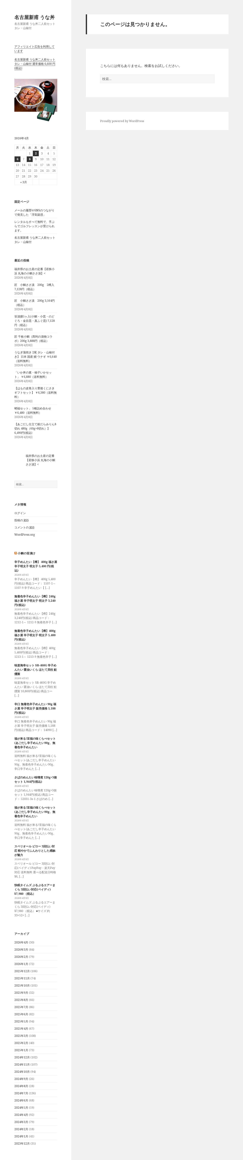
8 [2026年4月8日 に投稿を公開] (30, 159)
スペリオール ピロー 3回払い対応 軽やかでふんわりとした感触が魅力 (34, 850)
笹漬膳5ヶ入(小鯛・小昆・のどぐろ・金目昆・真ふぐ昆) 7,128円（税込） (34, 320)
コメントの (24, 527)
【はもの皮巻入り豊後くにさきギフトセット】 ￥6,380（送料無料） (35, 392)
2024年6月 (21, 1100)
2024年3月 (21, 1122)
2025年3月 (21, 1036)
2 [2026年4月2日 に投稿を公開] (36, 153)
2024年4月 (21, 1115)
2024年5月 (21, 1108)
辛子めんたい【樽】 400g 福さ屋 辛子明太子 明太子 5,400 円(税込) (35, 566)
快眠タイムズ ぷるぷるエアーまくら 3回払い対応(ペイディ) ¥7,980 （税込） (34, 889)
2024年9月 (21, 1079)
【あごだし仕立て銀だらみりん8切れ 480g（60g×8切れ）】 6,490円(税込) (35, 428)
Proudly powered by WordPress (122, 121)
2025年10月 (22, 985)
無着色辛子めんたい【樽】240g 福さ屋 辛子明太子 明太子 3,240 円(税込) (35, 600)
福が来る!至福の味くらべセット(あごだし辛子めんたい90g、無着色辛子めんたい (35, 743)
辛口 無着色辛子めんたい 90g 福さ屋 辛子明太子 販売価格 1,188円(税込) (35, 708)
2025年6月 (21, 1014)
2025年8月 (21, 1000)
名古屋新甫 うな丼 (34, 17)
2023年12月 (22, 1143)
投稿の (21, 520)
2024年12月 (22, 1057)
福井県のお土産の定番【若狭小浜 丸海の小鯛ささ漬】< (40, 460)
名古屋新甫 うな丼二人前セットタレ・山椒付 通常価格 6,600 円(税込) (34, 63)
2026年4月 (21, 942)
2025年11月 (22, 978)
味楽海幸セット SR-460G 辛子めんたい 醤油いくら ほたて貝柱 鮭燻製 (35, 669)
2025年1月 (21, 1050)
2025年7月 (21, 1007)
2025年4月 (21, 1029)
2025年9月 (21, 993)
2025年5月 (21, 1021)
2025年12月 (22, 971)
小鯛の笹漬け (27, 553)
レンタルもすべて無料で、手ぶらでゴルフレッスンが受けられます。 (34, 226)
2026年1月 (21, 964)
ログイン (20, 513)
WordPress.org (24, 535)
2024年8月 (21, 1086)
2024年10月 (22, 1072)
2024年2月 (21, 1129)
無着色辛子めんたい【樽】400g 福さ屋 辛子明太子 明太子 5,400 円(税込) (35, 635)
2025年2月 (21, 1043)
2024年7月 (21, 1093)
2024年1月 (21, 1136)
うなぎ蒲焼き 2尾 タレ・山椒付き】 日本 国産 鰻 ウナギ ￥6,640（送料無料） (35, 356)
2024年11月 (22, 1064)
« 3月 (23, 182)
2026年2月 (21, 957)
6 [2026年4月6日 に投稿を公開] (17, 159)
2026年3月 (21, 950)
